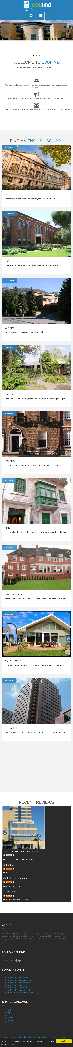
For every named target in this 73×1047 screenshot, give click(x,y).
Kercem (24, 873)
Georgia (11, 886)
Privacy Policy (15, 1037)
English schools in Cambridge (19, 980)
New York (12, 900)
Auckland (29, 859)
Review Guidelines (49, 1037)
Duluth (17, 886)
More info (11, 1044)
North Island (20, 859)
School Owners (28, 1037)
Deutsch (10, 1017)
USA (5, 886)
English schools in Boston (17, 985)
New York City (22, 900)
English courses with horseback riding (22, 992)
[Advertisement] (36, 766)
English (10, 1010)
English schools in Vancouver (19, 982)
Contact (6, 1037)
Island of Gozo (14, 873)
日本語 (10, 1022)
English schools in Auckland (18, 990)
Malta (5, 873)
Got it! (63, 1041)
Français (10, 1015)
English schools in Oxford (17, 978)
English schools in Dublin (17, 987)
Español (10, 1012)
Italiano (10, 1020)
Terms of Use (64, 1037)
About (38, 1037)
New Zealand (8, 859)
